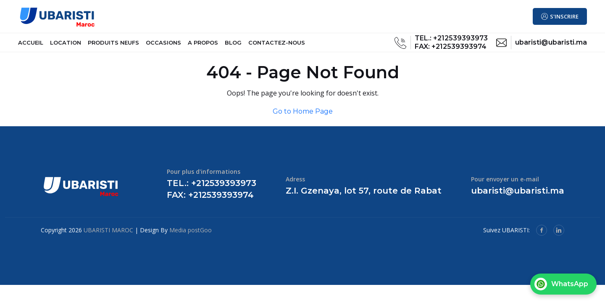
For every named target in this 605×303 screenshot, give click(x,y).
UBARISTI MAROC (108, 237)
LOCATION (65, 46)
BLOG (233, 46)
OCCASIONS (163, 46)
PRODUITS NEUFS (113, 46)
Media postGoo (190, 237)
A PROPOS (203, 46)
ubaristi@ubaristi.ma (551, 46)
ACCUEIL (30, 46)
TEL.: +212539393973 (451, 41)
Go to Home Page (303, 118)
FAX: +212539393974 (451, 50)
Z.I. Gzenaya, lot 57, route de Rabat (364, 197)
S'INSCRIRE (564, 16)
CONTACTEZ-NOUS (276, 46)
